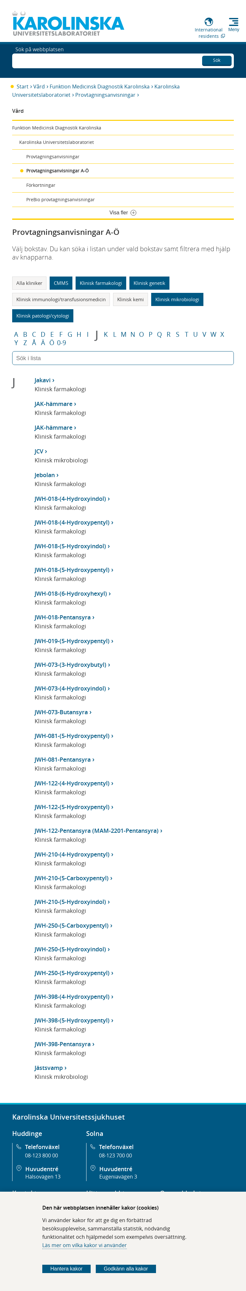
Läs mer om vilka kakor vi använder (84, 1245)
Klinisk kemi (130, 299)
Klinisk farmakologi (101, 283)
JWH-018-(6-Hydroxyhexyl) (71, 593)
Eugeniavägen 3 (118, 1176)
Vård (39, 86)
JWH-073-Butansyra (61, 712)
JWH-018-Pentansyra (63, 617)
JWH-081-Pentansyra (63, 759)
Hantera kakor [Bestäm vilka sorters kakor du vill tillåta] (66, 1268)
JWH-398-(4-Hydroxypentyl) (72, 996)
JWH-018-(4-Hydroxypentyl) (72, 522)
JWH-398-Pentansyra (63, 1044)
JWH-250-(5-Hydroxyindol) (70, 949)
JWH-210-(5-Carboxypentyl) (72, 878)
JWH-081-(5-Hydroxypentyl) (72, 736)
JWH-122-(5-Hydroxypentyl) (72, 807)
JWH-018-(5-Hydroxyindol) (70, 546)
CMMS (61, 283)
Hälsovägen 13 (43, 1176)
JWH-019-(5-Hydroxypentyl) (72, 641)
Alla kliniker (29, 283)
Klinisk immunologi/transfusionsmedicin (61, 299)
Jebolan (45, 475)
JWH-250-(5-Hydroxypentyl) (72, 973)
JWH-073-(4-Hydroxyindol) (70, 688)
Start (23, 86)
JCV (39, 451)
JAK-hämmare (53, 404)
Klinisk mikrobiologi (177, 299)
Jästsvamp (49, 1068)
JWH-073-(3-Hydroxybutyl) (70, 664)
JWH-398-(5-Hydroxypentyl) (72, 1020)
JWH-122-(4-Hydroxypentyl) (72, 783)
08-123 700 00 (115, 1155)
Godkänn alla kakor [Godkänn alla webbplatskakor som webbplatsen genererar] (126, 1268)
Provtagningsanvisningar (105, 94)
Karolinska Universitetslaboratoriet (56, 142)
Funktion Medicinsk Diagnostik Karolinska (100, 86)
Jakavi (43, 380)
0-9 (61, 343)
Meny (233, 29)
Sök (216, 59)
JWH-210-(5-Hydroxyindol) (70, 902)
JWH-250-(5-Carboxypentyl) (72, 925)
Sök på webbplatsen (39, 60)
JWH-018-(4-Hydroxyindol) (70, 498)
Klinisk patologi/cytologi (42, 315)
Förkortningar (40, 185)
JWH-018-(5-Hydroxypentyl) (72, 570)
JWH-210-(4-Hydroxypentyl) (72, 854)
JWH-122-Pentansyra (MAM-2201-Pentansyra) (97, 830)
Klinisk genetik (149, 283)
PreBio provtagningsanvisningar (60, 199)
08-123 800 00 (41, 1155)
